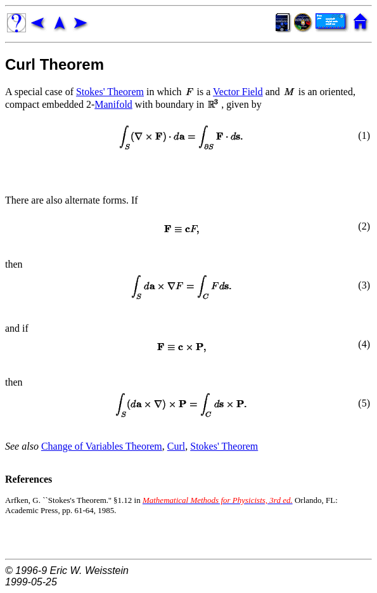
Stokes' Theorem (110, 91)
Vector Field (238, 91)
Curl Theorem (54, 64)
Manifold (113, 104)
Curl (176, 446)
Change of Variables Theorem (101, 446)
